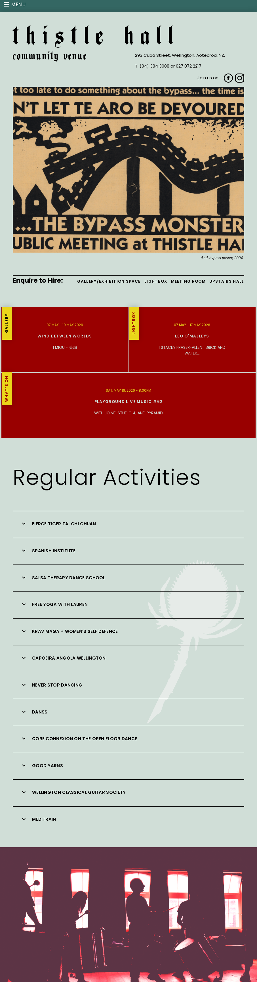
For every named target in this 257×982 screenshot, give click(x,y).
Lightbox (155, 281)
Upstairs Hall (226, 281)
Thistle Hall (96, 37)
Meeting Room (188, 281)
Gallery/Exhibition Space (108, 281)
